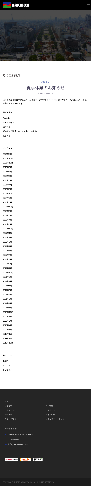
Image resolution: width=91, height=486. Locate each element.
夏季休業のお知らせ (45, 87)
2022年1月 (7, 268)
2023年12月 (8, 206)
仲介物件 (49, 405)
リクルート (50, 410)
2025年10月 (8, 162)
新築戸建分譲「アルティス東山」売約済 (20, 131)
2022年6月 (7, 250)
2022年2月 (7, 263)
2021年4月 (7, 294)
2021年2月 (7, 303)
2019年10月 (8, 342)
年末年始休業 (8, 122)
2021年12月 (8, 272)
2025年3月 (7, 189)
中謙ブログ (50, 414)
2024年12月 (8, 193)
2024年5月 (7, 202)
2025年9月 (7, 167)
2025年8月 (7, 171)
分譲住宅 (8, 405)
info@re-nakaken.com (18, 444)
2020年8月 (7, 320)
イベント (6, 365)
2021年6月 (7, 285)
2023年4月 (7, 219)
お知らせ (45, 82)
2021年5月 (7, 290)
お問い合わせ (10, 418)
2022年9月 (7, 237)
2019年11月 (8, 338)
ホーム (7, 401)
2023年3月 (7, 224)
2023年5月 (7, 215)
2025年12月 (8, 158)
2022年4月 (7, 254)
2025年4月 (7, 184)
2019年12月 (8, 333)
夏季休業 (6, 135)
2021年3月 (7, 298)
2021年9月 (7, 276)
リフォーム (9, 410)
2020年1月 (7, 329)
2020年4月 (7, 325)
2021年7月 (7, 281)
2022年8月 (7, 241)
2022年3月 (7, 259)
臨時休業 (6, 126)
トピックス (7, 369)
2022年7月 (7, 246)
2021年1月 (7, 307)
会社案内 (8, 414)
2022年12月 (8, 228)
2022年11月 (8, 232)
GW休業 (6, 118)
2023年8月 (7, 211)
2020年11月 (8, 312)
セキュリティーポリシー (56, 418)
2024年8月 (7, 197)
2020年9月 (7, 316)
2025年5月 (7, 180)
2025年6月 (7, 175)
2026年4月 (7, 154)
